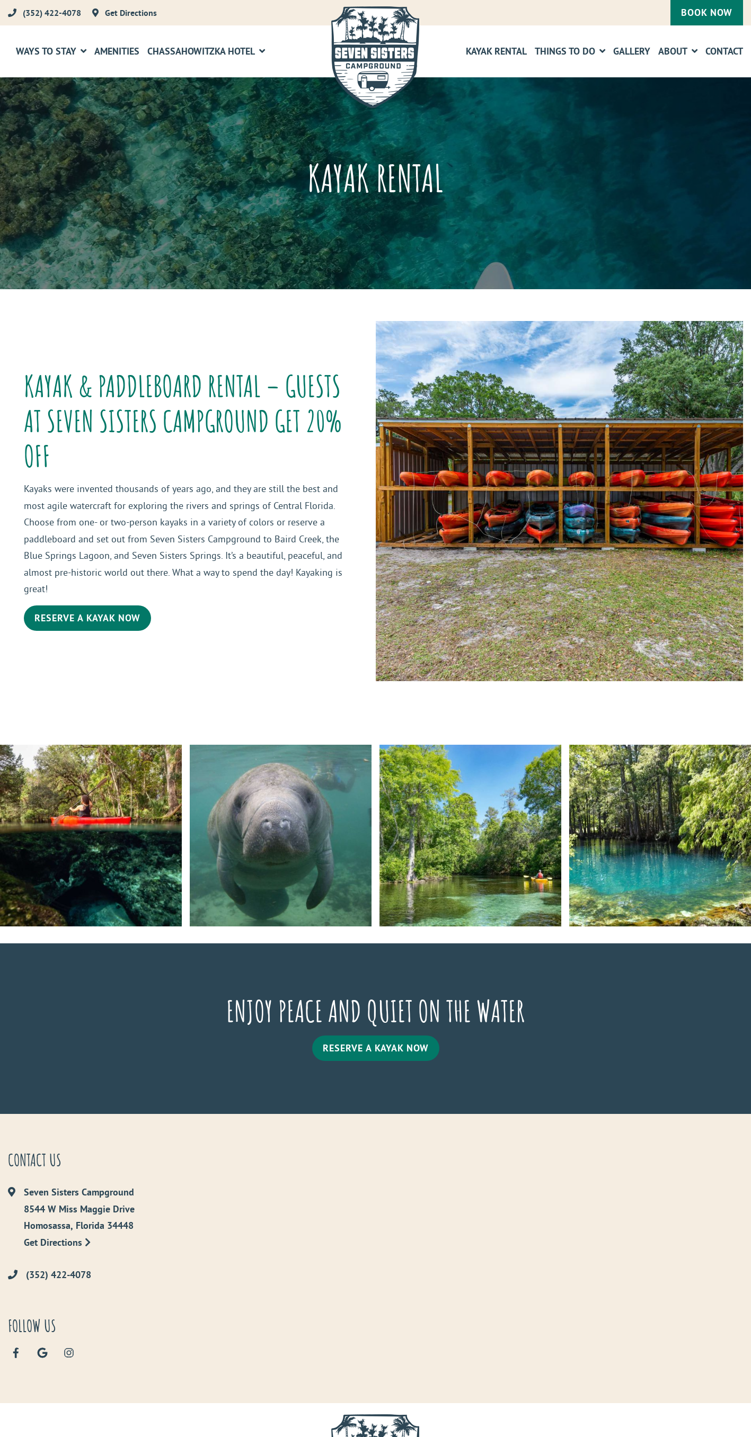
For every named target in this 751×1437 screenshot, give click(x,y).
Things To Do (565, 51)
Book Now (706, 12)
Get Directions (57, 1242)
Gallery (631, 51)
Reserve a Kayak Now (87, 618)
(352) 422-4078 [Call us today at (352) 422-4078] (58, 1275)
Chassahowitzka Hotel (201, 51)
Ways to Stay (46, 51)
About (672, 51)
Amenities (116, 51)
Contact (724, 51)
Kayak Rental (496, 51)
